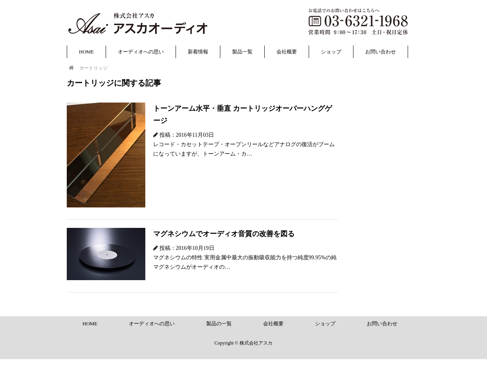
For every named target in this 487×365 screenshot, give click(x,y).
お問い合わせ (380, 52)
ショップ (331, 52)
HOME (86, 52)
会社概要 (286, 52)
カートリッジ (93, 68)
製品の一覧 (219, 323)
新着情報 (198, 52)
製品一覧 (242, 52)
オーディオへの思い (141, 52)
